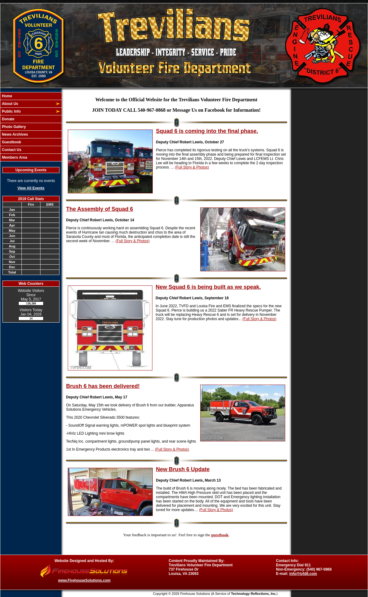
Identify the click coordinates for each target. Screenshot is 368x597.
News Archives (14, 134)
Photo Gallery (13, 127)
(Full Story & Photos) (192, 167)
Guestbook (11, 142)
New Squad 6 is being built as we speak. (208, 287)
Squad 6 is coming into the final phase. (207, 131)
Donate (7, 119)
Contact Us (11, 150)
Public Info (11, 111)
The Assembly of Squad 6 (99, 209)
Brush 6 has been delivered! (103, 386)
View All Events (30, 188)
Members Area (14, 157)
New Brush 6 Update (183, 469)
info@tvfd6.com (303, 574)
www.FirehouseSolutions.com (84, 580)
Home (6, 96)
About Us (9, 104)
